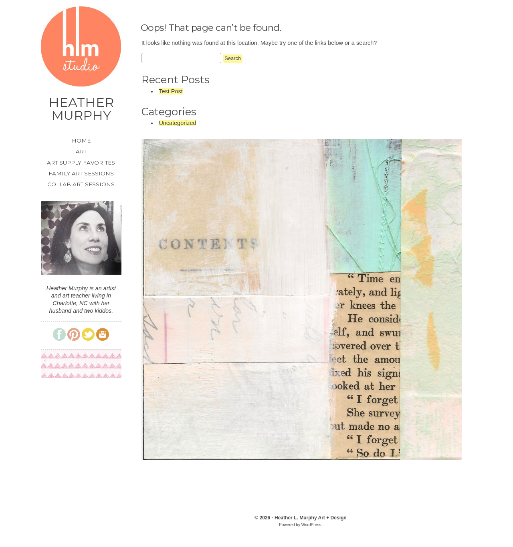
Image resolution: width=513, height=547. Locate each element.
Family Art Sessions (81, 174)
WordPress (311, 525)
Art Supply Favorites (81, 163)
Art (81, 152)
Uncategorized (177, 123)
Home (81, 141)
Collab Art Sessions (81, 184)
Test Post (170, 91)
